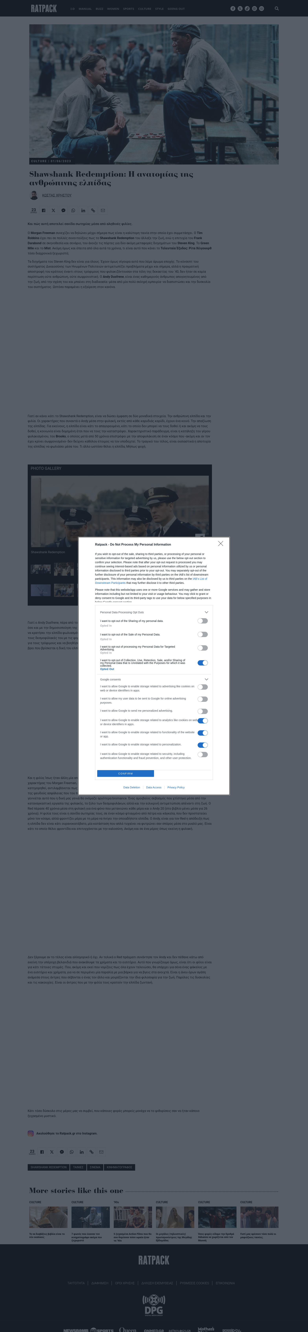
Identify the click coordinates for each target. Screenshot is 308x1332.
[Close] (222, 545)
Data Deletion (131, 787)
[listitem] (154, 612)
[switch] (203, 620)
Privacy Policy (176, 787)
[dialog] (154, 666)
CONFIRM (125, 773)
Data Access (153, 787)
